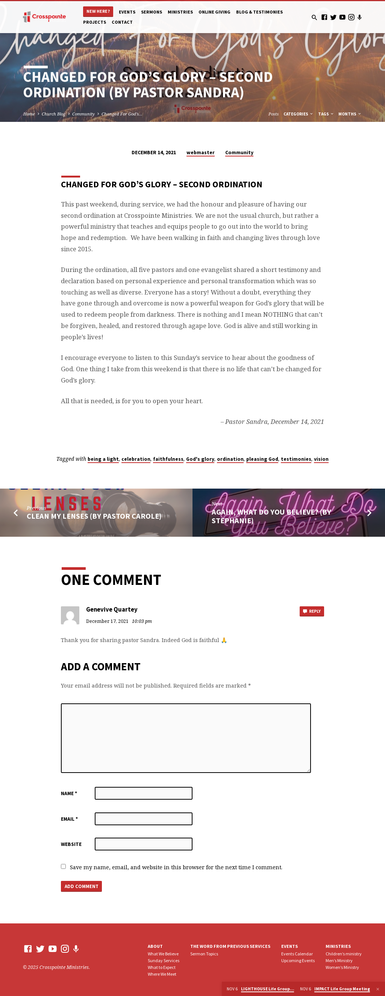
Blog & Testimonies (259, 12)
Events (127, 12)
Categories (298, 114)
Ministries (180, 12)
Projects (94, 22)
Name (69, 793)
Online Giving (214, 12)
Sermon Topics (204, 954)
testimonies (296, 459)
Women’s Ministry (342, 967)
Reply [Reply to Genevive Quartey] (311, 612)
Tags (326, 114)
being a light (103, 459)
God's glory (200, 459)
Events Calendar (297, 954)
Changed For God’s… (122, 114)
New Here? (98, 11)
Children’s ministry (344, 954)
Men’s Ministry (339, 960)
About (155, 946)
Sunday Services (163, 960)
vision (321, 459)
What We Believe (163, 954)
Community (83, 114)
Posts (273, 114)
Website (71, 844)
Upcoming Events (298, 960)
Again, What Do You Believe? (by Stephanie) (271, 516)
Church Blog (53, 114)
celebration (135, 459)
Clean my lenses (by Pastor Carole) (94, 516)
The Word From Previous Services (230, 946)
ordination (230, 459)
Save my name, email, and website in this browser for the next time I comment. (176, 867)
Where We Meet (162, 974)
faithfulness (168, 459)
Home (29, 114)
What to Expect (162, 967)
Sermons (151, 12)
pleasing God (262, 459)
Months (350, 114)
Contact (122, 22)
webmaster (200, 152)
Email (69, 819)
